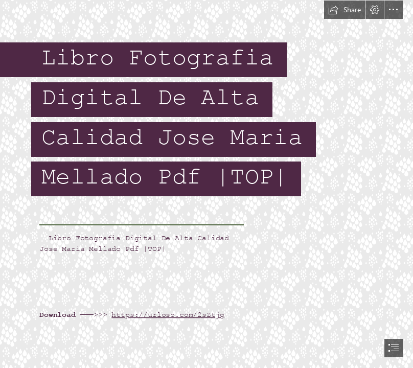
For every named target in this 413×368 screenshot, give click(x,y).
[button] (344, 10)
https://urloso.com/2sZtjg (167, 314)
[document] (206, 184)
